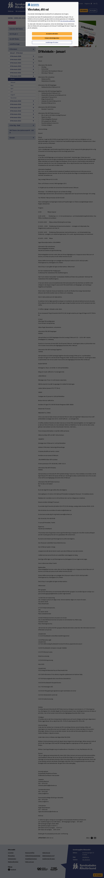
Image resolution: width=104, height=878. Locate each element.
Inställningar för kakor (52, 42)
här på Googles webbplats (67, 21)
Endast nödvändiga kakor (52, 38)
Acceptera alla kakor (52, 34)
